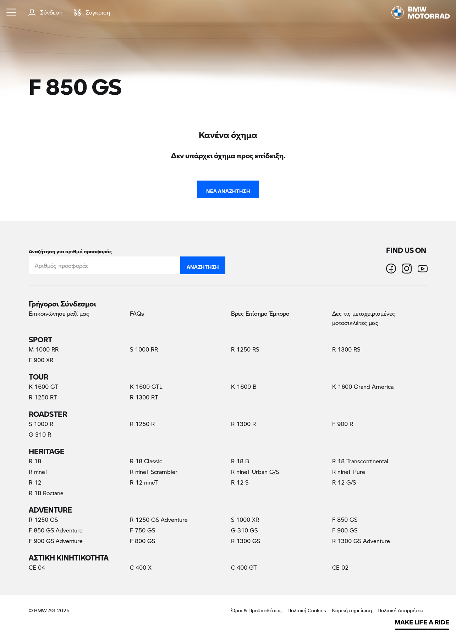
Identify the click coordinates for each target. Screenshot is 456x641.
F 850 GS (355, 519)
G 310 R (40, 434)
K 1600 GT (43, 386)
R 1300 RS (346, 349)
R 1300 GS (245, 541)
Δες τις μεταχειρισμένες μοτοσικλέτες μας (363, 318)
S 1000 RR (144, 349)
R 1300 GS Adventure (361, 541)
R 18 (35, 461)
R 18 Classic (146, 461)
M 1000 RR (44, 349)
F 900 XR (41, 360)
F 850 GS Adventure (56, 530)
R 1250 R (142, 424)
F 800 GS (142, 541)
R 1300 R (243, 424)
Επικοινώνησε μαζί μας (59, 313)
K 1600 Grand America (363, 386)
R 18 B (240, 461)
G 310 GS (244, 530)
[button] (12, 12)
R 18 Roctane (46, 493)
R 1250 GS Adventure (159, 519)
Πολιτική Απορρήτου (400, 610)
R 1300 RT (144, 397)
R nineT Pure (348, 472)
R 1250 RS (245, 349)
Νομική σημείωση (352, 610)
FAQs (137, 313)
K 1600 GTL (146, 386)
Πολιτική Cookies (306, 610)
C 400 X (141, 567)
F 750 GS (142, 530)
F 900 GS (344, 530)
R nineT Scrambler (153, 472)
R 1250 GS (43, 519)
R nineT (38, 472)
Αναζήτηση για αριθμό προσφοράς (70, 250)
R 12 (35, 482)
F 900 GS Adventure (56, 541)
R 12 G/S (344, 482)
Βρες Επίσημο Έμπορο (260, 313)
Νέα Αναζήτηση (228, 189)
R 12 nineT (144, 482)
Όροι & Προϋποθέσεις (256, 610)
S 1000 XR (245, 519)
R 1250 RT (43, 397)
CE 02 (340, 567)
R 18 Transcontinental (360, 461)
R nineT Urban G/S (255, 472)
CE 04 (37, 567)
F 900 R (342, 424)
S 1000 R (41, 424)
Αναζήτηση (203, 265)
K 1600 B (244, 386)
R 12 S (239, 482)
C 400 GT (244, 567)
